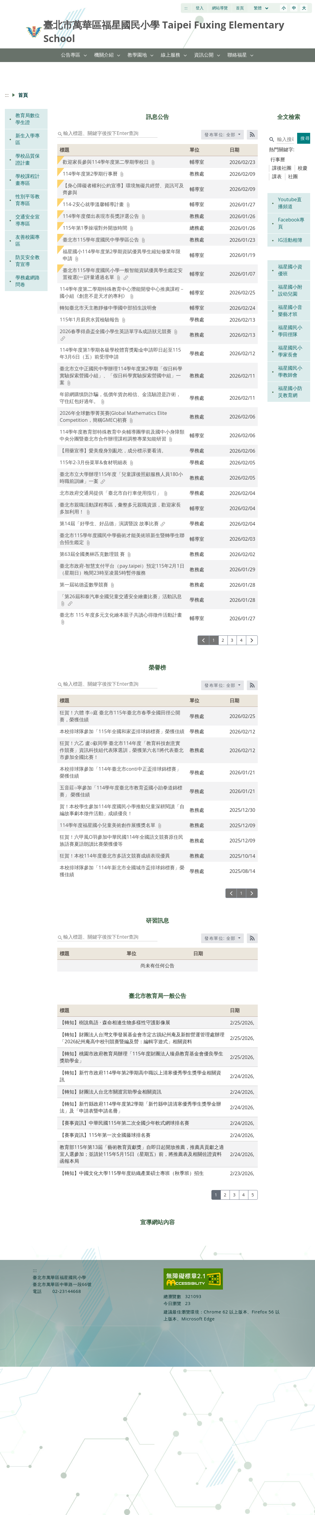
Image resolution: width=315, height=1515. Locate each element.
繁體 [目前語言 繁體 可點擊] (261, 8)
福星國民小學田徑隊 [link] (290, 331)
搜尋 (305, 138)
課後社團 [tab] (281, 168)
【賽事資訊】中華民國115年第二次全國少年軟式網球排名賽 (124, 1123)
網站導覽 (220, 8)
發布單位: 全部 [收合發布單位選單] (220, 134)
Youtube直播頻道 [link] (290, 203)
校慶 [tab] (302, 168)
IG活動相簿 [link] (290, 240)
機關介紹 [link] (104, 54)
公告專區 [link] (70, 54)
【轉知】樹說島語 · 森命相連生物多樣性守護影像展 (115, 1022)
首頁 (240, 8)
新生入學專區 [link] (27, 139)
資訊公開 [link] (204, 54)
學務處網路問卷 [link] (27, 281)
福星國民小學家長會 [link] (290, 351)
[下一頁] (252, 640)
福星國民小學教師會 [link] (290, 371)
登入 (200, 8)
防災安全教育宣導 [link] (27, 260)
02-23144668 (66, 1291)
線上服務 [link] (170, 54)
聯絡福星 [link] (237, 54)
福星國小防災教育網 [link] (290, 391)
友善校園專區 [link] (27, 240)
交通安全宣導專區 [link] (27, 220)
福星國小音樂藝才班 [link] (290, 310)
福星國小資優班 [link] (290, 270)
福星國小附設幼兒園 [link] (290, 290)
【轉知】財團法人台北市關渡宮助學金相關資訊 (110, 1091)
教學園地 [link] (137, 54)
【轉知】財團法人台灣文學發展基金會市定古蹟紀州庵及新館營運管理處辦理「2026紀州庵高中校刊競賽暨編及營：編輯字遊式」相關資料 (142, 1038)
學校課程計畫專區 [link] (27, 179)
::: (185, 8)
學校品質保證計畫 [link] (27, 159)
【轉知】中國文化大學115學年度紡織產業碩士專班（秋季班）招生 (132, 1173)
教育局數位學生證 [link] (27, 119)
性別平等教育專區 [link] (27, 200)
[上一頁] (203, 640)
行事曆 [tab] (277, 159)
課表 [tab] (277, 176)
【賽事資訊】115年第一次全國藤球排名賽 (105, 1135)
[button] (85, 55)
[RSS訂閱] (252, 134)
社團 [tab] (293, 176)
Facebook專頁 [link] (291, 223)
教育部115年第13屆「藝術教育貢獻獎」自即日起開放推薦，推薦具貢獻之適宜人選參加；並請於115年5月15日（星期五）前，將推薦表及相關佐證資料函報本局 (142, 1154)
